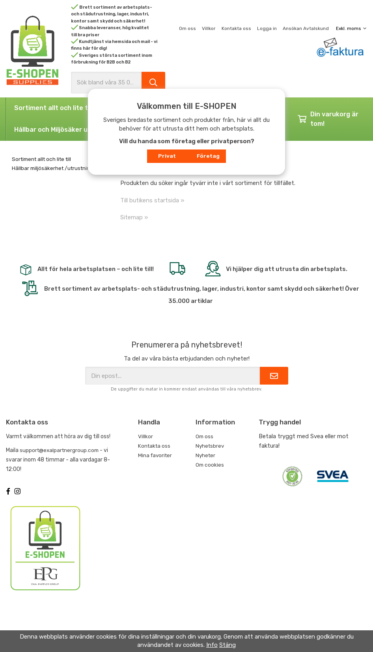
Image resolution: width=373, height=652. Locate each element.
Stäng (227, 644)
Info (212, 644)
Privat (167, 156)
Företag (208, 156)
